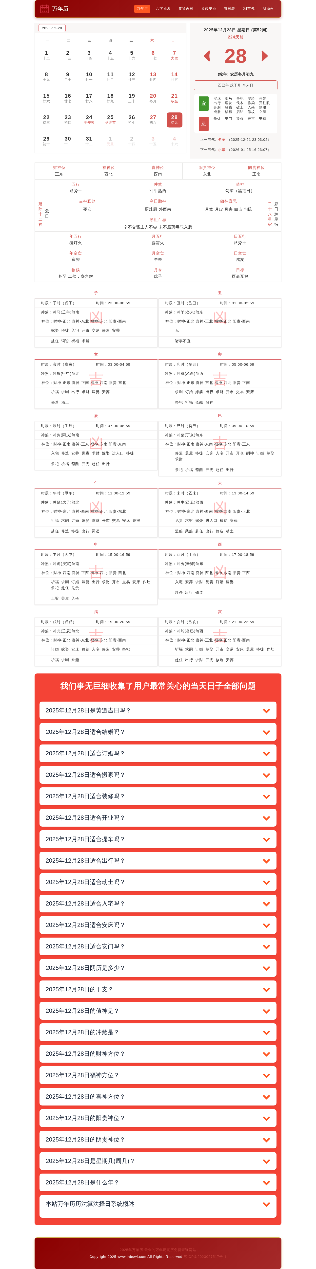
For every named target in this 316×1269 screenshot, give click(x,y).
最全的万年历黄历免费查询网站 (170, 1250)
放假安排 (208, 9)
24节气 (249, 9)
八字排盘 (163, 9)
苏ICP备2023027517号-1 (205, 1257)
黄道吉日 (185, 9)
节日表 (229, 9)
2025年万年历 (132, 1250)
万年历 (142, 9)
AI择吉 (268, 9)
